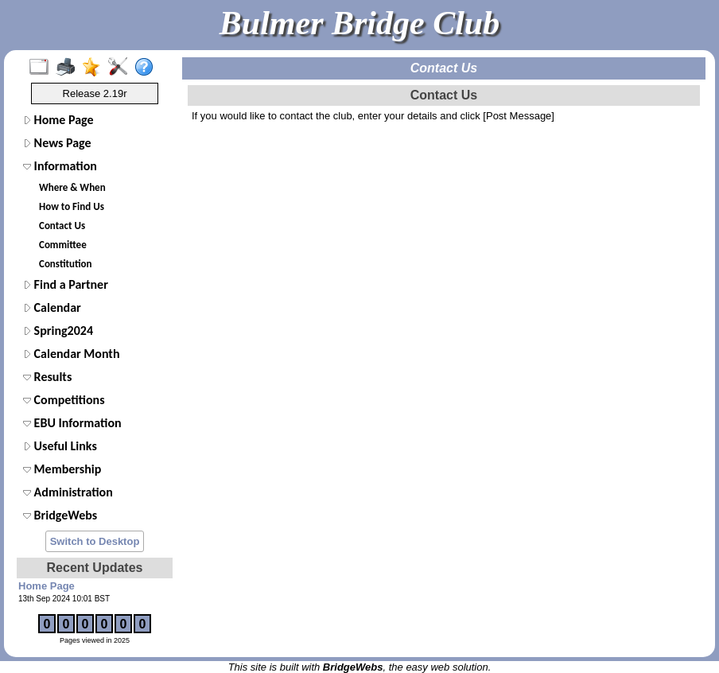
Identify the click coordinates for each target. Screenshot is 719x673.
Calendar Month (71, 353)
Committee (63, 245)
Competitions (64, 399)
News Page (57, 142)
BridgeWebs (60, 515)
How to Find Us (71, 206)
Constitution (65, 264)
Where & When (72, 187)
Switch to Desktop (95, 541)
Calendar (52, 307)
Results (47, 376)
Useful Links (60, 445)
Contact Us (62, 225)
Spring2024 (58, 330)
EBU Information (72, 422)
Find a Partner (65, 284)
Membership (62, 469)
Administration (68, 492)
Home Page (58, 119)
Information (60, 165)
